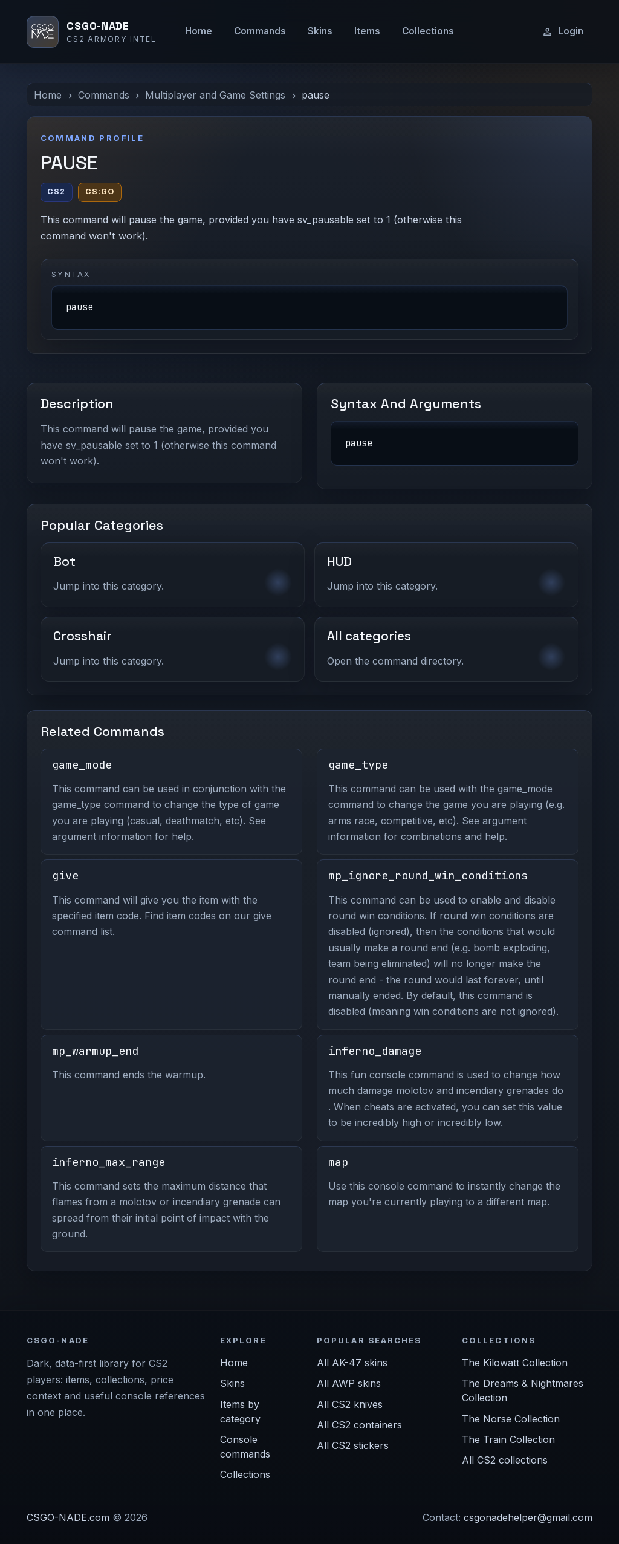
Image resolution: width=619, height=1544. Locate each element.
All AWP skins (349, 1383)
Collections (428, 31)
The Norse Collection (511, 1419)
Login (562, 31)
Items (367, 31)
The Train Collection (508, 1439)
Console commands (245, 1446)
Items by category (240, 1411)
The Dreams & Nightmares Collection (522, 1390)
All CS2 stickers (353, 1445)
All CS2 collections (505, 1460)
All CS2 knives (350, 1404)
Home (198, 31)
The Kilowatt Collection (515, 1363)
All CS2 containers (359, 1425)
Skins (320, 31)
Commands (260, 31)
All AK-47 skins (352, 1363)
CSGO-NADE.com (68, 1517)
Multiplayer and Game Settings (215, 95)
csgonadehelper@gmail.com (528, 1517)
